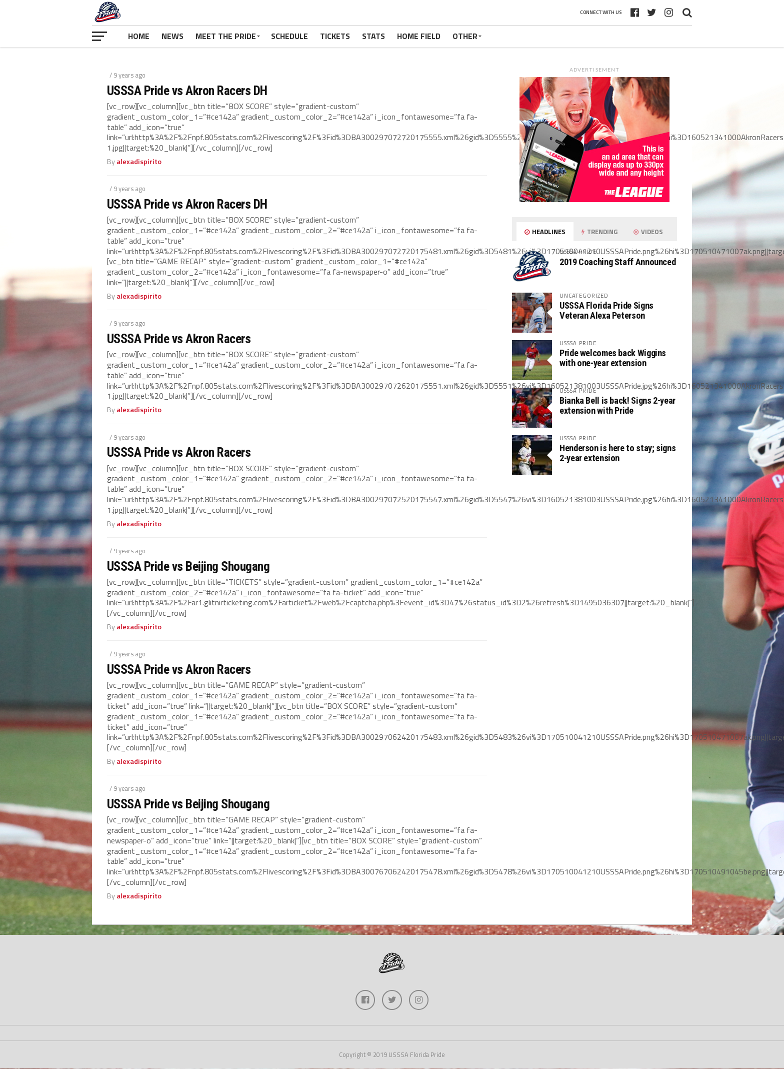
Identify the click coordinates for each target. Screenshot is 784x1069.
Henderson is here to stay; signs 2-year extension (618, 453)
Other (465, 36)
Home (139, 36)
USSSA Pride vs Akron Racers (178, 339)
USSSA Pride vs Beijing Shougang (188, 566)
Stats (373, 36)
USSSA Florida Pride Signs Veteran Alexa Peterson (607, 310)
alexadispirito (139, 161)
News (173, 36)
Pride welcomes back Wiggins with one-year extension (613, 358)
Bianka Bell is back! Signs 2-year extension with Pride (618, 405)
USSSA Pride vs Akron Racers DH (187, 91)
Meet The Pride (226, 36)
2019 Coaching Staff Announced (618, 262)
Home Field (418, 36)
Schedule (289, 36)
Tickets (335, 36)
